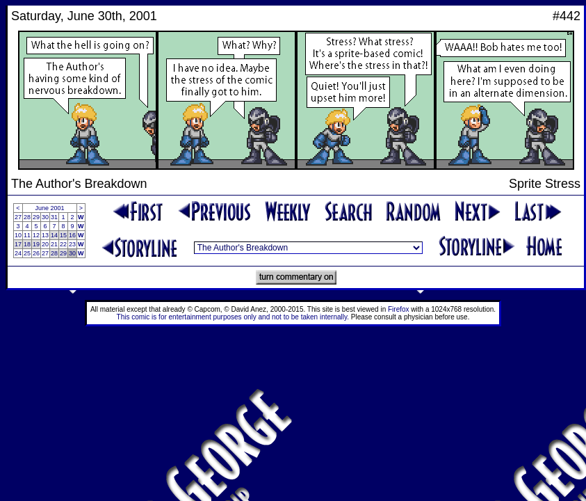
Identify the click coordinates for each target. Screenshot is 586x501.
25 (27, 253)
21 (54, 244)
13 (45, 235)
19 (36, 244)
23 (72, 244)
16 (72, 235)
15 (63, 235)
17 (18, 244)
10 (18, 235)
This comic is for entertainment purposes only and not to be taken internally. (233, 317)
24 (18, 253)
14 (54, 235)
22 (63, 244)
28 (27, 217)
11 (27, 235)
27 (18, 217)
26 (36, 253)
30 (45, 217)
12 (36, 235)
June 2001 (50, 208)
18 (27, 244)
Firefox (398, 309)
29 (36, 217)
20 (45, 244)
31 (54, 217)
